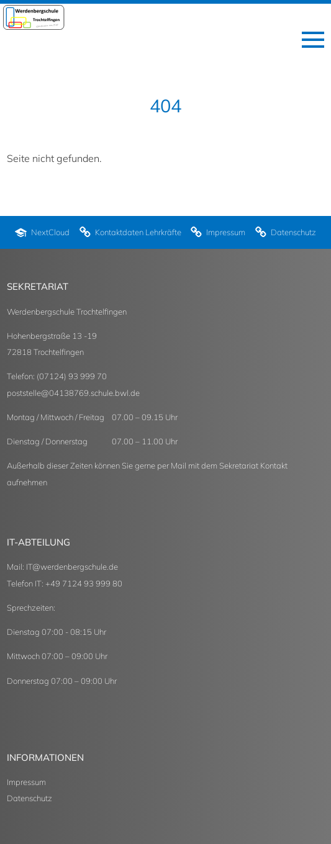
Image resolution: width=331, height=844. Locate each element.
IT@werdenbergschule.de (72, 567)
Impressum (26, 782)
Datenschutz (29, 798)
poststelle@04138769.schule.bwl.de (73, 393)
